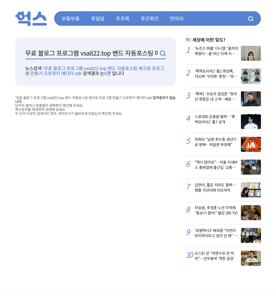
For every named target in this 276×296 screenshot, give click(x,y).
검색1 (163, 53)
